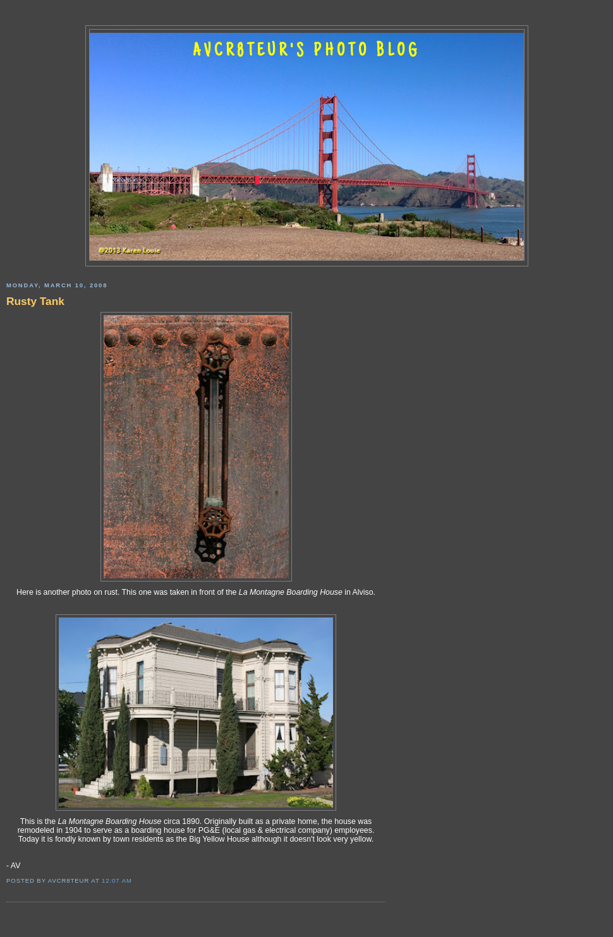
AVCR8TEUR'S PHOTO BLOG (306, 51)
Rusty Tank (35, 301)
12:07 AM (117, 880)
